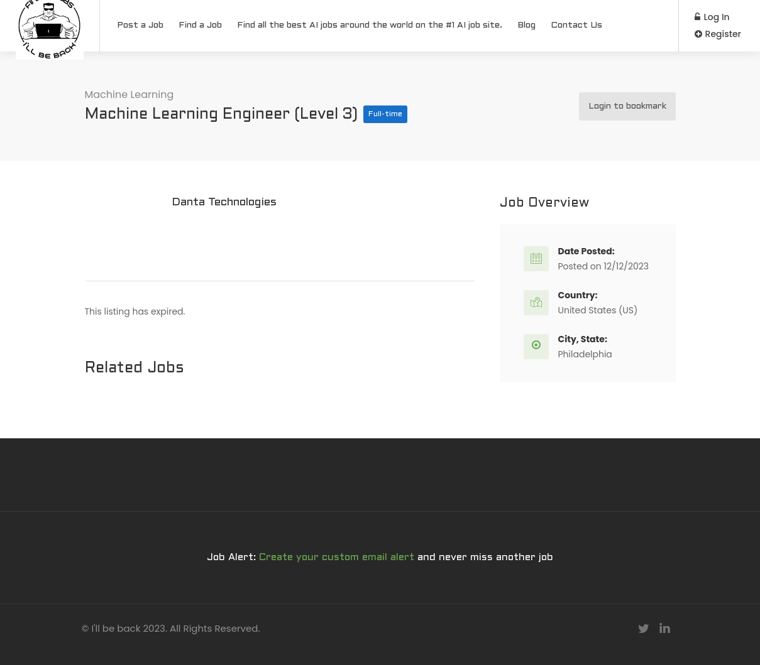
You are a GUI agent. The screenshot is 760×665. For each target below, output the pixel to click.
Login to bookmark (627, 106)
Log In (712, 17)
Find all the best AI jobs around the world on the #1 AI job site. (369, 25)
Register (718, 34)
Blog (526, 25)
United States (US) (598, 310)
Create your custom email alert (336, 557)
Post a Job (140, 25)
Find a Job (200, 25)
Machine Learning (129, 94)
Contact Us (576, 25)
